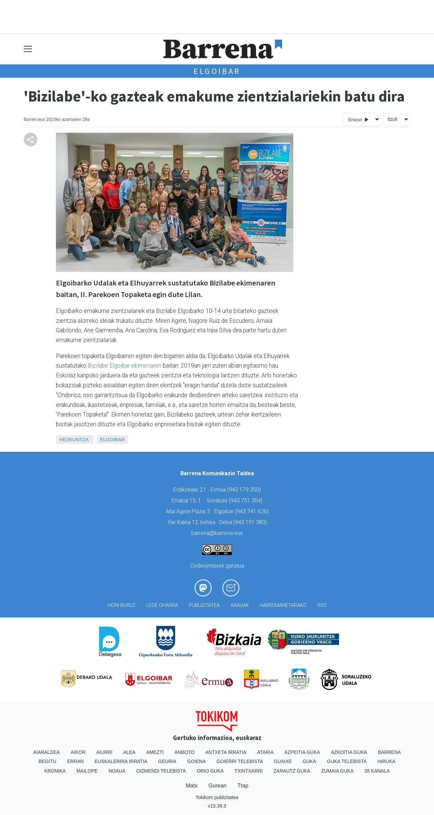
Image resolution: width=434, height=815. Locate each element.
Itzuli (392, 119)
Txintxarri (249, 771)
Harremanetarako (283, 605)
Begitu (47, 761)
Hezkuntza (73, 439)
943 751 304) (246, 500)
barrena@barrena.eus (217, 533)
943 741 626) (253, 511)
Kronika (55, 771)
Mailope (87, 771)
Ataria (265, 752)
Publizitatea (204, 605)
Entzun (358, 119)
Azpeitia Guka (302, 752)
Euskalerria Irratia (121, 761)
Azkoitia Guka (349, 752)
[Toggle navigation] (28, 49)
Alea (129, 752)
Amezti (154, 752)
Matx (192, 786)
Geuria (167, 761)
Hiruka (386, 761)
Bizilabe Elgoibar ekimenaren (124, 365)
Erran (75, 761)
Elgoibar (217, 71)
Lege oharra (162, 605)
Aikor (78, 752)
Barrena (389, 752)
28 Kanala (377, 771)
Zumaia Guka (337, 771)
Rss (322, 605)
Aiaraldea (46, 752)
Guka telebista (347, 761)
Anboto (185, 752)
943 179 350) (245, 489)
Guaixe (283, 761)
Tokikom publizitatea (217, 797)
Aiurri (104, 752)
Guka (309, 761)
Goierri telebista (239, 761)
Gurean (217, 786)
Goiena (196, 761)
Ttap (242, 786)
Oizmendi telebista (161, 771)
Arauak (240, 605)
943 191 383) (251, 522)
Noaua (116, 771)
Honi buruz (122, 605)
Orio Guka (210, 771)
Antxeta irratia (225, 752)
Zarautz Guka (292, 771)
